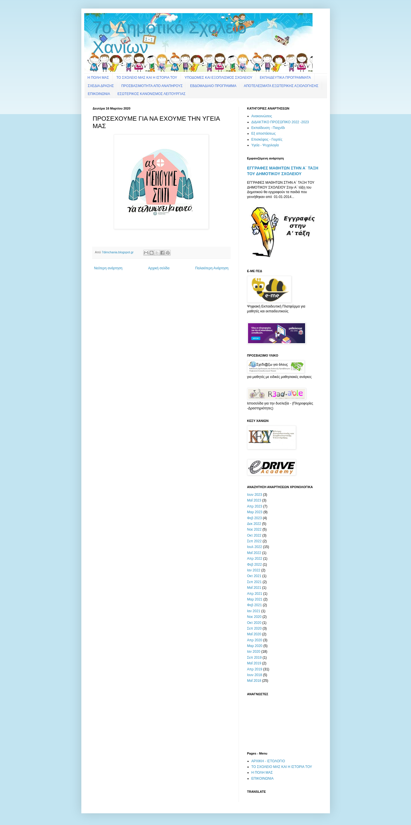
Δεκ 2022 (254, 524)
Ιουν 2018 (254, 675)
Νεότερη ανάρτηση (108, 268)
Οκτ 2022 (254, 535)
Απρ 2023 (254, 506)
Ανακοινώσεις (261, 116)
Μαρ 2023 (255, 512)
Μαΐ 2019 (254, 663)
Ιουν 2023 (254, 495)
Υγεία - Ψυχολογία (265, 145)
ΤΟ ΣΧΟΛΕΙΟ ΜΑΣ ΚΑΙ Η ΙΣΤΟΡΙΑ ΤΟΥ (146, 78)
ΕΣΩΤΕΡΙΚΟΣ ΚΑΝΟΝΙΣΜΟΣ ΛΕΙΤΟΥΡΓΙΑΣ (151, 94)
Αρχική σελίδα (159, 268)
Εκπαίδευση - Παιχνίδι (268, 128)
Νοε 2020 (254, 617)
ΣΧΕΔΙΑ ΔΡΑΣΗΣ (101, 86)
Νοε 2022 (254, 529)
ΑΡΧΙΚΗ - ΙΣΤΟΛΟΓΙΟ (268, 761)
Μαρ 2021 (255, 599)
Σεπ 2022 (254, 541)
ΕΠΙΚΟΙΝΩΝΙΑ (99, 94)
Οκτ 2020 (254, 623)
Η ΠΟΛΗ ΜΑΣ (98, 78)
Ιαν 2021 (253, 611)
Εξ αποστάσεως (263, 134)
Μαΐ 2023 (254, 500)
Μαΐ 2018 (254, 681)
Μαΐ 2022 (254, 553)
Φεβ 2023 (254, 518)
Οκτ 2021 (254, 576)
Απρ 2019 (254, 669)
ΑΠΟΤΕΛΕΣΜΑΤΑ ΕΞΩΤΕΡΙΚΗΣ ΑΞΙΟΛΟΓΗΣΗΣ (281, 86)
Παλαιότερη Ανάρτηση (212, 268)
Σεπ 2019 (254, 658)
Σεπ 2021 (254, 582)
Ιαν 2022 (253, 570)
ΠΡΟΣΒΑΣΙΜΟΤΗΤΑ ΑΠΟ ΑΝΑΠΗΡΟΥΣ (152, 86)
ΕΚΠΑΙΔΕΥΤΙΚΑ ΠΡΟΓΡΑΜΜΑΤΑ (285, 78)
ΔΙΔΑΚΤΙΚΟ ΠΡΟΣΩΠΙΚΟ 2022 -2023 (280, 122)
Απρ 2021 (254, 594)
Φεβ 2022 (254, 565)
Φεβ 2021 (254, 605)
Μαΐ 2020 (254, 634)
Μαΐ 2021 (254, 588)
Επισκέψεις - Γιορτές (267, 139)
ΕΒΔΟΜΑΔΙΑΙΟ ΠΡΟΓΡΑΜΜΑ (213, 86)
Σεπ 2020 (254, 628)
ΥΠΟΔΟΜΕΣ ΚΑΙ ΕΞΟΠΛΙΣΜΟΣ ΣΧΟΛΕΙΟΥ (219, 78)
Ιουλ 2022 (254, 547)
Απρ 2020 (254, 640)
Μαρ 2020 (255, 646)
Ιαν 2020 (253, 652)
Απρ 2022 (254, 559)
